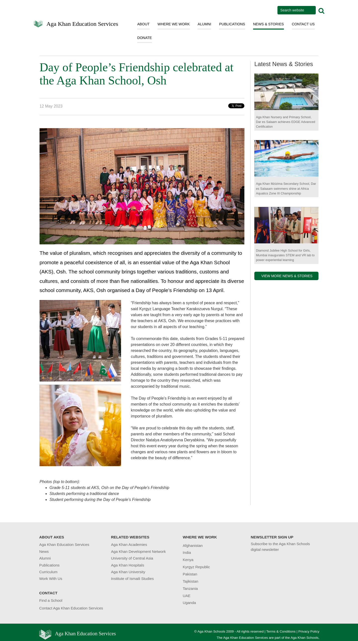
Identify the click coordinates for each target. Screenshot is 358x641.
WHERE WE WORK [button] (174, 24)
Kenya (188, 560)
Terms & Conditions (281, 631)
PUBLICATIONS (232, 24)
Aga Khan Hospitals (127, 565)
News (44, 551)
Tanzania (190, 588)
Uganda (189, 603)
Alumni (45, 558)
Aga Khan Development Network (138, 551)
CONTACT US (303, 24)
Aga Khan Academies (129, 544)
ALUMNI (204, 24)
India (187, 552)
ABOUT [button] (143, 24)
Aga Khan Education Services (82, 23)
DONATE (144, 38)
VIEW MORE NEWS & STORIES (287, 276)
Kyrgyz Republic (196, 567)
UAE (186, 596)
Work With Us (50, 578)
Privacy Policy (308, 631)
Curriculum (48, 572)
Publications (49, 565)
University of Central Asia (132, 558)
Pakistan (190, 574)
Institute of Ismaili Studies (132, 578)
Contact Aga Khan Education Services (71, 608)
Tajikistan (190, 581)
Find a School (50, 600)
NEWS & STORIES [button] (268, 24)
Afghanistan (193, 545)
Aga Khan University (128, 572)
